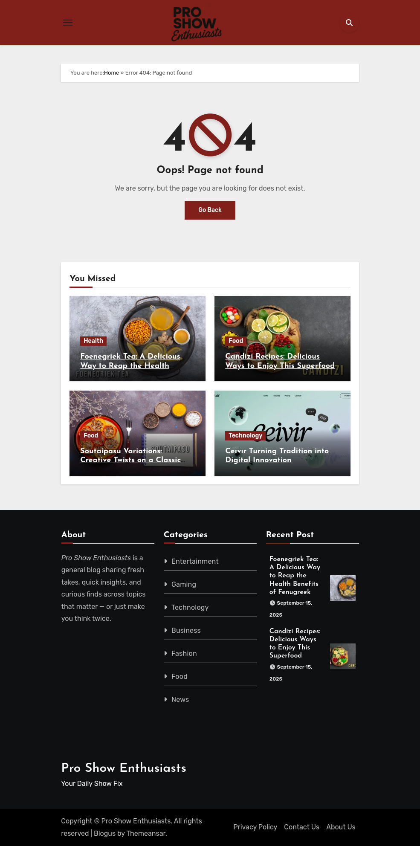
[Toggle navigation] (68, 22)
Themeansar (145, 833)
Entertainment (195, 561)
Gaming (183, 584)
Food (236, 341)
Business (186, 630)
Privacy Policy (255, 827)
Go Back (210, 210)
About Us (341, 827)
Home (111, 73)
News (180, 699)
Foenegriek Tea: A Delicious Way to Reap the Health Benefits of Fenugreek (130, 366)
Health (93, 341)
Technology (245, 435)
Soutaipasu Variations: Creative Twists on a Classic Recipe (130, 460)
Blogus (105, 833)
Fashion (184, 653)
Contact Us (301, 827)
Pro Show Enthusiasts (123, 768)
